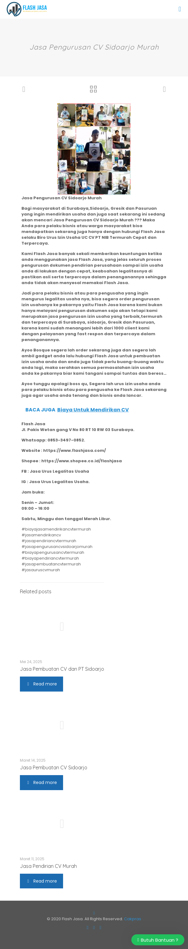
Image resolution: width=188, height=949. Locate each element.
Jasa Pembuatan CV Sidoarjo (53, 767)
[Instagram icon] (94, 927)
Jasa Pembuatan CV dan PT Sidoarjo (62, 669)
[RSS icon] (100, 927)
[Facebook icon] (87, 927)
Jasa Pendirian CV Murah (48, 866)
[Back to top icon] (94, 913)
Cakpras (132, 919)
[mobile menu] (180, 9)
